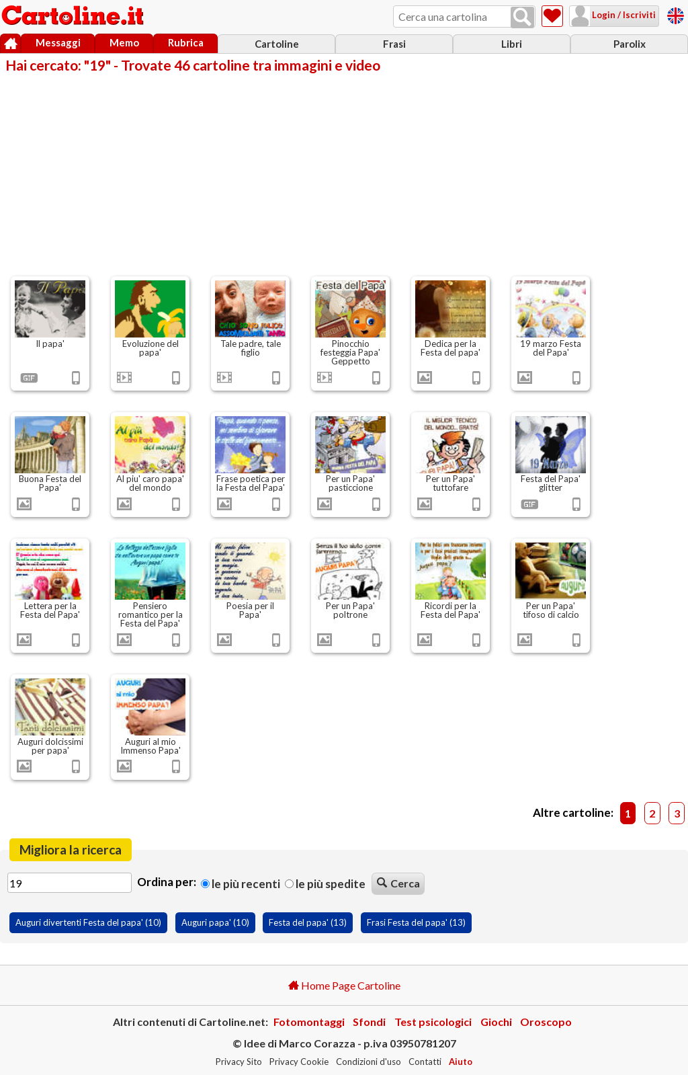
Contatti (424, 1061)
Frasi (394, 44)
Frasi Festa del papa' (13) (416, 922)
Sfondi (369, 1021)
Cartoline (277, 44)
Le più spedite (325, 884)
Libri (511, 44)
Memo (124, 42)
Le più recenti (240, 884)
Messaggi (58, 42)
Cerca (398, 883)
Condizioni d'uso (368, 1061)
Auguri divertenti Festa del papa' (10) (88, 922)
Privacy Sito (239, 1061)
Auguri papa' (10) (215, 922)
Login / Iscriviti (623, 14)
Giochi (496, 1021)
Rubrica (186, 42)
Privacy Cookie (299, 1061)
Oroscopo (546, 1021)
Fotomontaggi (309, 1021)
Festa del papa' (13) (308, 922)
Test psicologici (433, 1021)
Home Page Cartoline (344, 985)
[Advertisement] (344, 173)
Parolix (629, 44)
